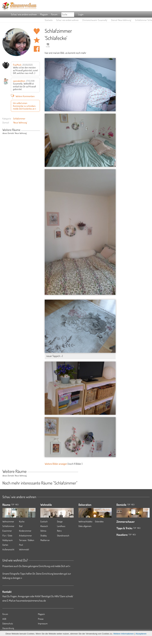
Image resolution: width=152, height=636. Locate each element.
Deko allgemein (84, 526)
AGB (4, 618)
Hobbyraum (7, 540)
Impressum (43, 623)
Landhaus (61, 526)
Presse (40, 618)
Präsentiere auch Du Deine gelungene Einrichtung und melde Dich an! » (36, 566)
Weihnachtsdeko (85, 521)
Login (80, 14)
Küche (21, 521)
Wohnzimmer (8, 521)
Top (128, 504)
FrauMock (17, 64)
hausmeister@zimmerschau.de (31, 600)
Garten (5, 544)
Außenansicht (8, 549)
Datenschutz (7, 623)
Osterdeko (99, 521)
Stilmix (43, 530)
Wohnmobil (24, 549)
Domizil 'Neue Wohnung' (121, 20)
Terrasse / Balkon (26, 540)
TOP (12, 504)
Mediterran (45, 540)
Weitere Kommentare (23, 96)
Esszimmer (7, 530)
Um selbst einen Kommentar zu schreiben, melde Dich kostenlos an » (24, 106)
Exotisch (44, 521)
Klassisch (44, 526)
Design (60, 521)
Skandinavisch (63, 535)
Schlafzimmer (19, 118)
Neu (133, 504)
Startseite (49, 20)
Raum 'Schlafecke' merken (36, 40)
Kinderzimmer (25, 530)
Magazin (44, 14)
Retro (59, 530)
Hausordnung (8, 628)
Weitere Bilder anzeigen (56, 463)
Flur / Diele (7, 535)
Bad (20, 526)
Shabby (43, 535)
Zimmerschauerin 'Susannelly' (94, 20)
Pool (21, 544)
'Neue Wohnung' (20, 122)
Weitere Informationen (123, 633)
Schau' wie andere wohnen (24, 14)
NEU (17, 504)
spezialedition (19, 80)
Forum (54, 14)
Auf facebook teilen (36, 49)
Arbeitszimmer (25, 535)
